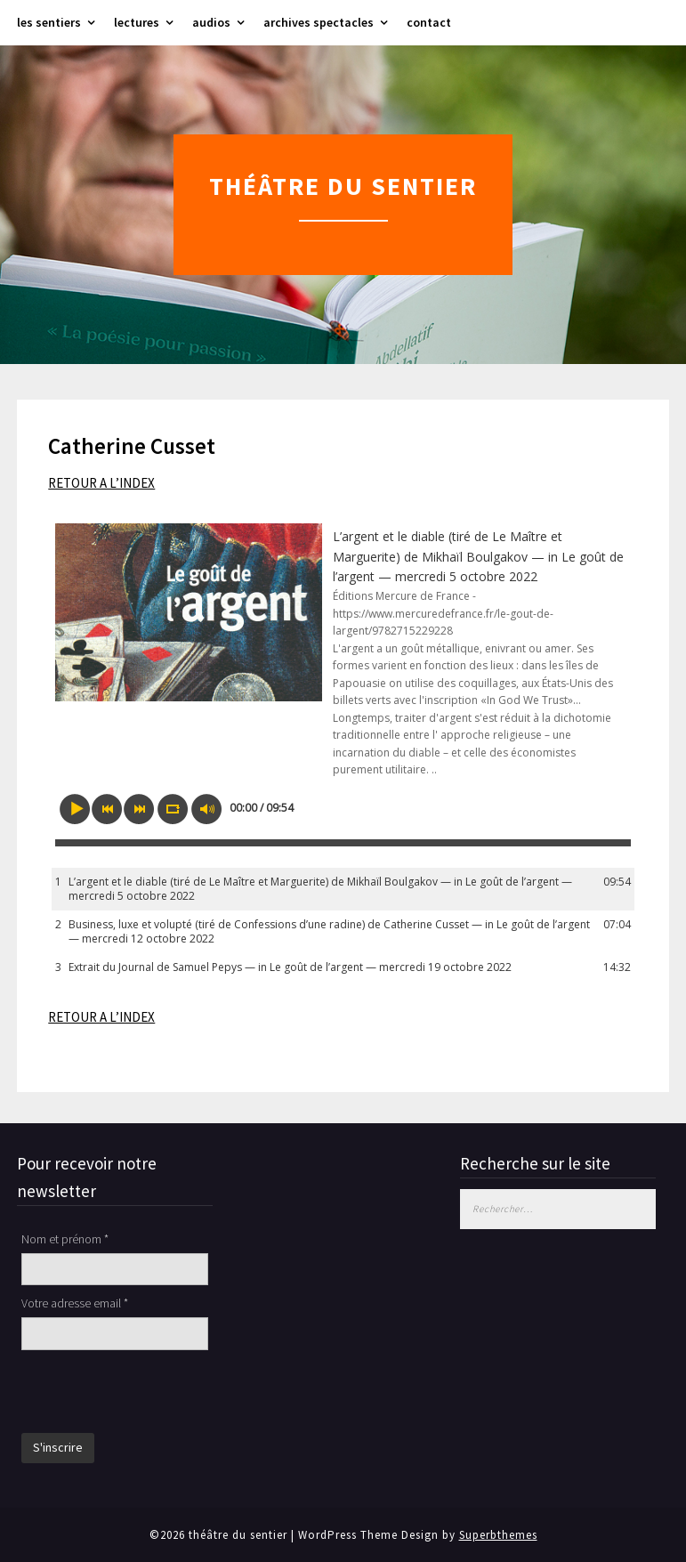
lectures (136, 22)
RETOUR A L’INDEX (101, 482)
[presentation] (156, 1393)
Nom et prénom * (65, 1239)
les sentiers (49, 22)
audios (211, 22)
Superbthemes (498, 1534)
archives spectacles (318, 22)
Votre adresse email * (74, 1303)
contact (429, 22)
